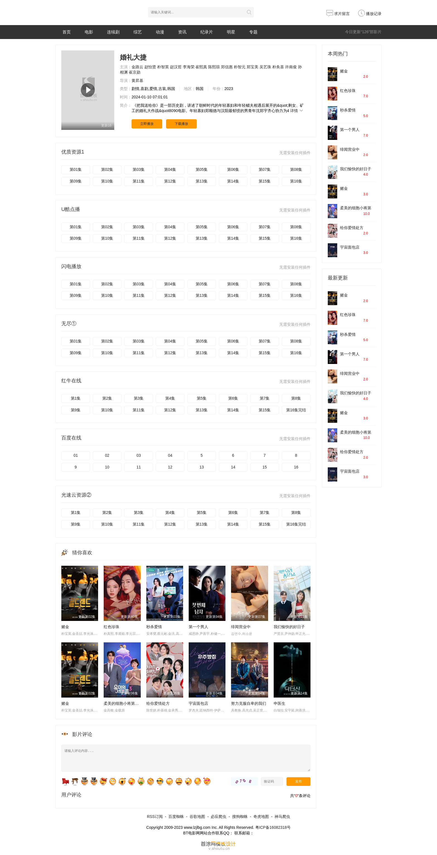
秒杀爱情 (154, 627)
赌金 (65, 627)
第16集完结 (296, 410)
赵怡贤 (150, 67)
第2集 (107, 398)
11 (139, 467)
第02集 (107, 169)
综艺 (137, 32)
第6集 (233, 398)
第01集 (76, 169)
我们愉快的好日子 (289, 627)
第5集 (202, 398)
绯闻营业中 (241, 627)
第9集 (76, 410)
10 (107, 467)
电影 (89, 32)
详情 (297, 110)
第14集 (233, 181)
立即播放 (147, 124)
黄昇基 (137, 80)
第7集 (265, 398)
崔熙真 (201, 67)
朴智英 (163, 67)
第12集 (170, 181)
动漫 (160, 32)
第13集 (202, 181)
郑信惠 (227, 67)
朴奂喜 (278, 67)
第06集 (233, 169)
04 (170, 455)
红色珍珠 (111, 627)
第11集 (139, 181)
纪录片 (206, 32)
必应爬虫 (218, 816)
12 (170, 467)
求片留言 (338, 13)
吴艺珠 (265, 67)
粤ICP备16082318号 (273, 827)
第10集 (107, 181)
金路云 (137, 67)
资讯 (182, 32)
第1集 (76, 398)
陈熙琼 (214, 67)
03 (139, 455)
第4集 (170, 398)
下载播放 (181, 124)
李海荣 (189, 67)
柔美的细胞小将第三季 (123, 703)
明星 (231, 32)
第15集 (265, 181)
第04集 (170, 169)
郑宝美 (252, 67)
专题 (253, 32)
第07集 (265, 169)
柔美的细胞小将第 (355, 208)
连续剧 (113, 32)
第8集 (296, 398)
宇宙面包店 (198, 703)
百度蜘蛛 (176, 816)
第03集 (139, 169)
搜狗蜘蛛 (240, 816)
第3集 (139, 398)
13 (202, 467)
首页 (66, 32)
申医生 (279, 703)
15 (265, 467)
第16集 (296, 181)
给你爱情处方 (158, 703)
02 (107, 455)
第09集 (76, 181)
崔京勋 (134, 72)
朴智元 (240, 67)
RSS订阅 (155, 816)
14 (233, 467)
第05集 (202, 169)
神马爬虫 (282, 816)
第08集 (296, 169)
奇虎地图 (261, 816)
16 (296, 467)
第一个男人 (198, 627)
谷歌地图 (197, 816)
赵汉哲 (176, 67)
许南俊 (291, 67)
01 (76, 455)
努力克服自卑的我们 (248, 703)
